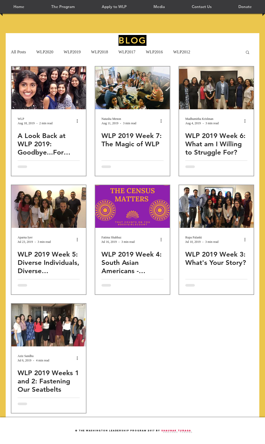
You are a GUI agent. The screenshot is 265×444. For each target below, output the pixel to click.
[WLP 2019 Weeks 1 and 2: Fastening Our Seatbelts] (48, 325)
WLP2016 (154, 52)
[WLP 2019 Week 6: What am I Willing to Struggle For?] (216, 88)
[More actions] (79, 121)
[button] (63, 6)
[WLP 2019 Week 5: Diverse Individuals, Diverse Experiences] (48, 206)
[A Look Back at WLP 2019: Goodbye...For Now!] (48, 88)
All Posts (18, 52)
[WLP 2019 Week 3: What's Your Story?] (216, 206)
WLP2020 (44, 52)
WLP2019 (72, 52)
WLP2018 (99, 52)
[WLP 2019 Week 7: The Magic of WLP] (132, 88)
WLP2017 (127, 52)
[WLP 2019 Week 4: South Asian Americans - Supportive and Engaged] (132, 206)
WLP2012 (181, 52)
